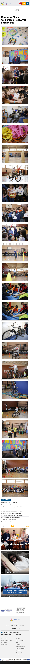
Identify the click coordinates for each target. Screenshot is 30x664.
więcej (27, 526)
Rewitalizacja (4, 644)
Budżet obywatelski (20, 640)
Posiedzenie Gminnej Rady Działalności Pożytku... (12, 511)
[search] (24, 3)
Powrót (27, 9)
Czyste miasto (4, 638)
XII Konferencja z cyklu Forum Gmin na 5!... (10, 509)
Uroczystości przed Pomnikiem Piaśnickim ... (11, 517)
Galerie (11, 9)
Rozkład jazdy (19, 650)
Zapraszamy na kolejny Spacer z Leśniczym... (11, 513)
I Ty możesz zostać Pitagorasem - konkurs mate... (12, 504)
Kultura (17, 642)
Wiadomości (19, 654)
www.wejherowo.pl (15, 623)
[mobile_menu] (27, 3)
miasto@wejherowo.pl (11, 632)
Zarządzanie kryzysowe (6, 640)
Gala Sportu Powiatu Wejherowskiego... (9, 521)
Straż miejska (4, 642)
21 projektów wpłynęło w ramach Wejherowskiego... (12, 515)
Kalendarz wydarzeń (20, 646)
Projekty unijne (19, 652)
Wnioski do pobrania (20, 648)
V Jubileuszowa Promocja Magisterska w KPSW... (12, 506)
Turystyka (18, 638)
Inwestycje (18, 644)
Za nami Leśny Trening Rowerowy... (9, 519)
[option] (8, 610)
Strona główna (4, 9)
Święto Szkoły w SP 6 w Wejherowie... (9, 502)
